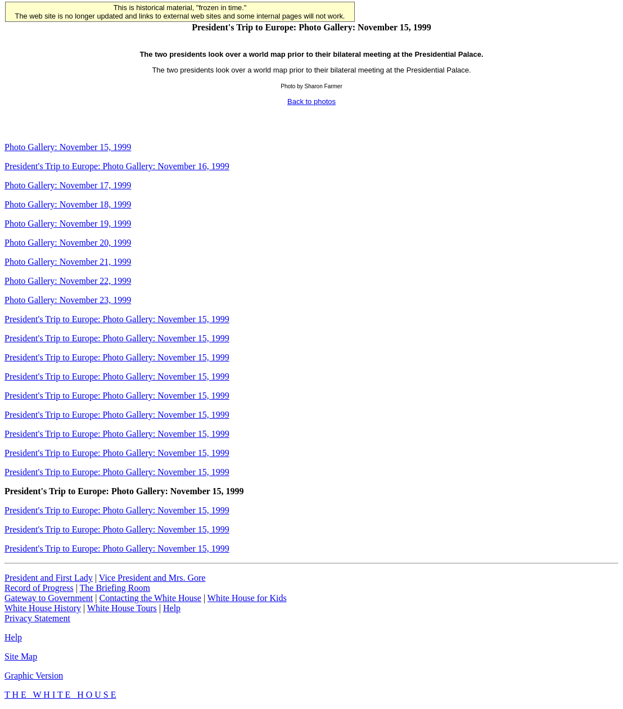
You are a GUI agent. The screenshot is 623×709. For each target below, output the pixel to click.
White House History (42, 608)
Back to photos (311, 101)
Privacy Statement (37, 618)
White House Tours (122, 608)
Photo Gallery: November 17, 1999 (67, 185)
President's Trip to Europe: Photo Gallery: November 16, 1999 (116, 166)
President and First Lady (48, 577)
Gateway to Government (48, 598)
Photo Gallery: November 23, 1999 (67, 300)
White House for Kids (247, 598)
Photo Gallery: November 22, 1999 (67, 281)
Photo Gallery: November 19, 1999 (67, 223)
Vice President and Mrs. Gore (152, 577)
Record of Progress (39, 588)
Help (171, 608)
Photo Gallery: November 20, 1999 (67, 242)
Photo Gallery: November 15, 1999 (67, 147)
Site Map (20, 656)
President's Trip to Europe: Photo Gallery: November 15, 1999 (116, 319)
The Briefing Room (115, 588)
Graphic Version (33, 675)
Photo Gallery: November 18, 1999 (67, 204)
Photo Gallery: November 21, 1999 (67, 262)
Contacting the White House (150, 598)
